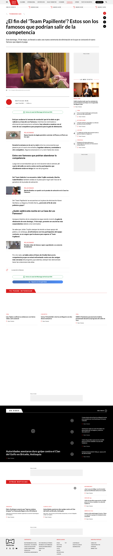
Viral (78, 110)
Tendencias (70, 2)
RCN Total (59, 488)
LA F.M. (58, 491)
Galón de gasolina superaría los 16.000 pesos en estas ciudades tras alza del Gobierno (93, 384)
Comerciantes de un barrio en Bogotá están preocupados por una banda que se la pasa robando (94, 362)
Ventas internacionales (45, 491)
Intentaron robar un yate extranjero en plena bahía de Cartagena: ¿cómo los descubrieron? (93, 373)
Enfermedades (88, 429)
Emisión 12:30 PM (56, 7)
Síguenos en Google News (38, 282)
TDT (66, 486)
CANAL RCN (99, 2)
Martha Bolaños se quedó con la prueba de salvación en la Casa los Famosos (46, 191)
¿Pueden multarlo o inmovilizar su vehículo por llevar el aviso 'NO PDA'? (87, 123)
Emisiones (11, 7)
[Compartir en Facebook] (104, 17)
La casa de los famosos (17, 270)
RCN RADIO (59, 490)
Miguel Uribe (77, 98)
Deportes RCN (41, 2)
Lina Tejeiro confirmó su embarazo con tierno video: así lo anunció (20, 318)
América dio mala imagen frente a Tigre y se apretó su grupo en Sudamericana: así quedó (95, 458)
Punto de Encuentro (86, 2)
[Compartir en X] (104, 22)
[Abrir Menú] (7, 2)
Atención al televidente (30, 488)
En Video (14, 354)
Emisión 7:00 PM (78, 7)
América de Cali (88, 454)
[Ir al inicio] (14, 2)
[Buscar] (106, 2)
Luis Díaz (79, 130)
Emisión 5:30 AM (33, 7)
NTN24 (58, 486)
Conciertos (44, 314)
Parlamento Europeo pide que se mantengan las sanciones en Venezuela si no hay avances (87, 144)
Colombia (22, 2)
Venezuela (80, 140)
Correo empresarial (29, 493)
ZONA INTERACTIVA (95, 488)
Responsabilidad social (30, 486)
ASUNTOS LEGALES (77, 488)
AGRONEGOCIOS (76, 490)
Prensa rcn (27, 494)
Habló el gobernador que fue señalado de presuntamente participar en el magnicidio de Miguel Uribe (86, 102)
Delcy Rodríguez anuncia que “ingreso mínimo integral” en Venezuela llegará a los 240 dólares (21, 453)
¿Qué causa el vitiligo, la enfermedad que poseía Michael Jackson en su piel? (95, 433)
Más (102, 354)
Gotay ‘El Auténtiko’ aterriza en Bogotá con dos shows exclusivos (56, 318)
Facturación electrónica (45, 486)
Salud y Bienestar (52, 2)
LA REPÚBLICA (76, 486)
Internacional (31, 2)
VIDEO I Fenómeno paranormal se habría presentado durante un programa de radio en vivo (90, 318)
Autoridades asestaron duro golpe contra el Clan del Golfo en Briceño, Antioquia (33, 396)
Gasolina (87, 441)
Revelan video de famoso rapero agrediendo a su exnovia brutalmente (43, 246)
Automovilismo (81, 120)
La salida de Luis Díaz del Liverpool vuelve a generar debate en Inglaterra (88, 133)
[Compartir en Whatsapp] (104, 26)
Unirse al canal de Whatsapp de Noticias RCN (37, 112)
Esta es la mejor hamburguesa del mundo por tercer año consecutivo (87, 113)
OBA (40, 494)
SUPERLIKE (93, 490)
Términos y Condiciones (79, 503)
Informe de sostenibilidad (43, 488)
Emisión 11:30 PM (100, 7)
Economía (61, 2)
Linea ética (42, 493)
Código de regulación (29, 491)
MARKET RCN (94, 491)
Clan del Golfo (47, 450)
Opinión (77, 2)
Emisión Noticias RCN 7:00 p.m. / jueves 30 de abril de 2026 (94, 395)
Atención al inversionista (27, 497)
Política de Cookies (67, 503)
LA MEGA (59, 497)
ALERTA (58, 493)
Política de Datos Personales (53, 503)
